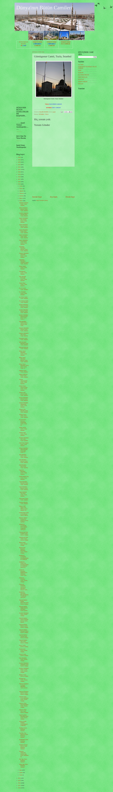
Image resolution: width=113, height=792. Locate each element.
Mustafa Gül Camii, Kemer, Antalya (23, 680)
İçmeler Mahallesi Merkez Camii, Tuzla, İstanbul (23, 311)
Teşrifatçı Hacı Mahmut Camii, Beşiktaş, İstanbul (23, 735)
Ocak (20, 775)
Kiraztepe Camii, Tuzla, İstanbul (23, 339)
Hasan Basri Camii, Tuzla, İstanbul (23, 284)
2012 (19, 783)
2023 (19, 164)
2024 (19, 162)
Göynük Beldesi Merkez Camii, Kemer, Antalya (23, 626)
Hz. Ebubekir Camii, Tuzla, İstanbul (23, 293)
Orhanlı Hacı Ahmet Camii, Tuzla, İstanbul (23, 394)
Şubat (21, 772)
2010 (19, 787)
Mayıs (21, 198)
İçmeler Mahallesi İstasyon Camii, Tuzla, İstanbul (23, 306)
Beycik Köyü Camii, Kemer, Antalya (23, 544)
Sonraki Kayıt (37, 197)
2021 (19, 169)
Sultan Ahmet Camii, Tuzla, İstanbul (23, 429)
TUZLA (47, 114)
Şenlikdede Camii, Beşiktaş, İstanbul (23, 741)
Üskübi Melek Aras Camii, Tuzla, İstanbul (24, 478)
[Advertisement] (53, 181)
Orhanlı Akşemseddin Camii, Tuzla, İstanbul (23, 381)
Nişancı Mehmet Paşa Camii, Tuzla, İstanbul (23, 376)
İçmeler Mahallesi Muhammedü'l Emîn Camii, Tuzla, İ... (23, 317)
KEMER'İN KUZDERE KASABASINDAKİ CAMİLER (24, 557)
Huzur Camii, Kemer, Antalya (23, 646)
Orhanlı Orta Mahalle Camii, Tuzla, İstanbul (23, 411)
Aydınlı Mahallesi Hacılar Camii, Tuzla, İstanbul (23, 226)
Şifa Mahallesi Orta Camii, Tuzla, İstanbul (23, 466)
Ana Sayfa (53, 197)
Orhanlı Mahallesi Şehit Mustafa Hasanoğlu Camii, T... (23, 450)
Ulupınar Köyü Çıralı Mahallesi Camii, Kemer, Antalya (23, 698)
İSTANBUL (41, 114)
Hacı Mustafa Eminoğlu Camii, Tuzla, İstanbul (23, 278)
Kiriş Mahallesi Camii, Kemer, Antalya (23, 659)
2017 (19, 179)
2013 (19, 780)
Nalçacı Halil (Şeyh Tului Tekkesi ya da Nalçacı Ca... (23, 508)
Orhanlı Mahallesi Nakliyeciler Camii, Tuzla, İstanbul (23, 405)
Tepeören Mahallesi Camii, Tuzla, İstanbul (23, 472)
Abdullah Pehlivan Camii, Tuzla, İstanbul (23, 204)
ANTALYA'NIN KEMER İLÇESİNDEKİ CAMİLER (23, 723)
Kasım (21, 188)
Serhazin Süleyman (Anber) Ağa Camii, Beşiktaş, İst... (24, 754)
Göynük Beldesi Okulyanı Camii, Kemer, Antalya (24, 631)
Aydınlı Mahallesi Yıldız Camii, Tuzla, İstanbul (23, 236)
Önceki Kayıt (70, 197)
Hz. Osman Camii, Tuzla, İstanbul (23, 301)
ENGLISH (80, 83)
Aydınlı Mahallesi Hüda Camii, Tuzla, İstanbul (23, 231)
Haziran (21, 196)
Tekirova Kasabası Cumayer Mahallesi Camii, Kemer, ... (23, 686)
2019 (19, 174)
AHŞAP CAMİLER (82, 81)
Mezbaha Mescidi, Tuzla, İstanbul (23, 348)
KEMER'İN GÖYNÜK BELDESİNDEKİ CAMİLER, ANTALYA (23, 594)
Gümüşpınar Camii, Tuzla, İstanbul (23, 273)
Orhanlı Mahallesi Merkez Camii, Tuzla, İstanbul (23, 399)
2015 (19, 184)
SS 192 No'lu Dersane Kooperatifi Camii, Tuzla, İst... (23, 422)
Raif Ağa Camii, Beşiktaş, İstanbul (23, 760)
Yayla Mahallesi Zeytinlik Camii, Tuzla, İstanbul (23, 483)
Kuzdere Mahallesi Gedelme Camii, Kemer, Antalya (24, 664)
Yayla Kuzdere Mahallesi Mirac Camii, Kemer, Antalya (23, 717)
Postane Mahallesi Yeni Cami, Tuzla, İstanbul (23, 439)
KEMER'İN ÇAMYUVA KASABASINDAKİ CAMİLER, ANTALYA (24, 564)
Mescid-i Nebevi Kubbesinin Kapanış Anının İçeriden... (23, 520)
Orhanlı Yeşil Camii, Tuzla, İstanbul (23, 434)
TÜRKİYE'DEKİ (37, 42)
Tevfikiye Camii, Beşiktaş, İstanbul (23, 729)
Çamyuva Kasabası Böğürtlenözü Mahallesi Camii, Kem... (23, 572)
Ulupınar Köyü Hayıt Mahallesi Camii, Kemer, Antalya (23, 705)
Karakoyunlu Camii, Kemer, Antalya (23, 650)
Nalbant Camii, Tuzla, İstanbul (23, 371)
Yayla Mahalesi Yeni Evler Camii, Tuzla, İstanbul (23, 494)
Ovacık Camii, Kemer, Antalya (23, 655)
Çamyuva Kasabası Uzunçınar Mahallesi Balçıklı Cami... (23, 587)
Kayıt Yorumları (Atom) (42, 200)
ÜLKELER (80, 72)
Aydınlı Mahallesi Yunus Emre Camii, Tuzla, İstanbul (23, 242)
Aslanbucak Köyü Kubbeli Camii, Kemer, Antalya (23, 534)
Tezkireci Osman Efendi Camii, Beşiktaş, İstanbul (23, 746)
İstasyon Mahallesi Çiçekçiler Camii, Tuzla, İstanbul (24, 255)
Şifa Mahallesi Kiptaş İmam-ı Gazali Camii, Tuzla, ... (23, 323)
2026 (19, 157)
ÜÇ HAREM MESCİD (83, 75)
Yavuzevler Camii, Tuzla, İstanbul (23, 499)
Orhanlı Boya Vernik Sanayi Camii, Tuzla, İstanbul (23, 388)
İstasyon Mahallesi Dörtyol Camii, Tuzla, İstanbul (24, 329)
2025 (19, 159)
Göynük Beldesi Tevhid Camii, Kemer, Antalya (23, 636)
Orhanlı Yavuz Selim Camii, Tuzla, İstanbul (23, 416)
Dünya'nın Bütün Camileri (44, 7)
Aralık (21, 186)
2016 (19, 181)
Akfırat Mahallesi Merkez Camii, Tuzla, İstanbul (23, 209)
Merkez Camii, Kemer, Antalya (23, 675)
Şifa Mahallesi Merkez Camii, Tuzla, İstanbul (23, 461)
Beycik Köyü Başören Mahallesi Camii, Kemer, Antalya (23, 550)
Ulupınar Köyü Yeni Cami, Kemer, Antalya (23, 711)
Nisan (21, 200)
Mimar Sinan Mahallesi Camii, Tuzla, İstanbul (23, 353)
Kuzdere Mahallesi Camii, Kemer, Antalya (24, 614)
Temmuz (21, 193)
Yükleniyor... (19, 118)
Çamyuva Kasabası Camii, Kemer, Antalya (23, 579)
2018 (19, 176)
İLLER (79, 70)
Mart (20, 770)
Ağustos (21, 191)
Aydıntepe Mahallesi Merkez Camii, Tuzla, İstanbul (23, 248)
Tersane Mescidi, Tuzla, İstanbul (23, 503)
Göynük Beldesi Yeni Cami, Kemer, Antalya (23, 641)
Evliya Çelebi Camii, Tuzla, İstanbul (23, 268)
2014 (19, 778)
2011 (19, 785)
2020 (19, 172)
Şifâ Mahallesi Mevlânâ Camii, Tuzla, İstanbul (23, 343)
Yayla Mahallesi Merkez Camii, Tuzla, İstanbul (23, 488)
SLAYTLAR (81, 79)
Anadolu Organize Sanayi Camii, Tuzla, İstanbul (23, 214)
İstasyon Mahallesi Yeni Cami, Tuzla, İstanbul (24, 335)
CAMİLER (37, 45)
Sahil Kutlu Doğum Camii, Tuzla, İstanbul (24, 444)
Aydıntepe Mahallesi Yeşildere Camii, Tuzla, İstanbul (24, 261)
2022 (19, 167)
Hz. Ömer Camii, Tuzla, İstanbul (23, 297)
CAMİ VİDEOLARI (82, 77)
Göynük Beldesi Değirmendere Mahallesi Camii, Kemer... (23, 608)
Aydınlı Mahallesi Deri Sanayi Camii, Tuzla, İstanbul (23, 220)
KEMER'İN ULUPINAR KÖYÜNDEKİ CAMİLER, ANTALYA (23, 527)
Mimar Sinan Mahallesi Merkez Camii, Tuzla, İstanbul (23, 359)
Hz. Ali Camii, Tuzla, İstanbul (23, 288)
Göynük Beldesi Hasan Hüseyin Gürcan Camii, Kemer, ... (23, 620)
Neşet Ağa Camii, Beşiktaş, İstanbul (23, 766)
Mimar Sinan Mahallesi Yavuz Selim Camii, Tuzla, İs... (24, 366)
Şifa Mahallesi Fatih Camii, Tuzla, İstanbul (23, 456)
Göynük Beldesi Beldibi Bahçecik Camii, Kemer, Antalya (24, 602)
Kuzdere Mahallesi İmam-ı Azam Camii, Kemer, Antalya (24, 670)
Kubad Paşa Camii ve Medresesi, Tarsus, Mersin (24, 514)
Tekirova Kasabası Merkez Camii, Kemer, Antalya (23, 693)
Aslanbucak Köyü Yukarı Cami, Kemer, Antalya (23, 539)
